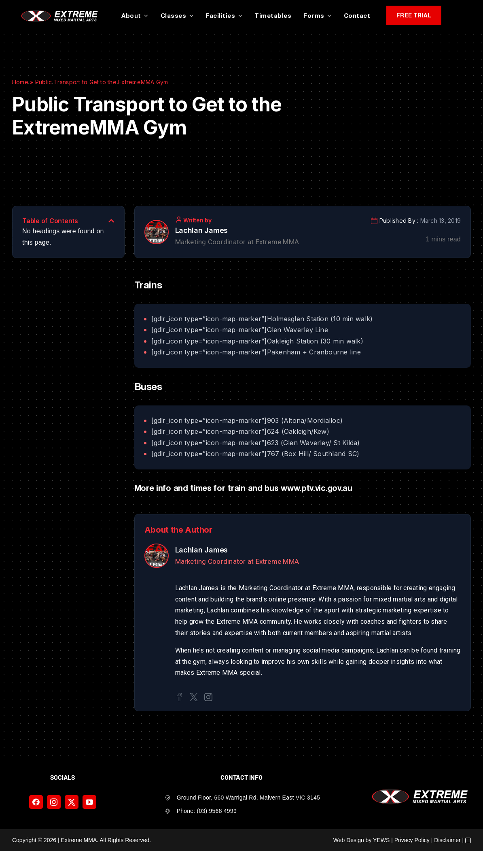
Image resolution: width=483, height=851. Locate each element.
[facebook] (36, 802)
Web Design (348, 840)
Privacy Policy (412, 840)
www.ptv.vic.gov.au (316, 488)
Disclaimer (447, 840)
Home (20, 82)
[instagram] (54, 802)
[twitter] (71, 802)
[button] (111, 221)
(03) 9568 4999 (217, 811)
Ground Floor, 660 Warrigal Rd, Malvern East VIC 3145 (248, 797)
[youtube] (89, 802)
